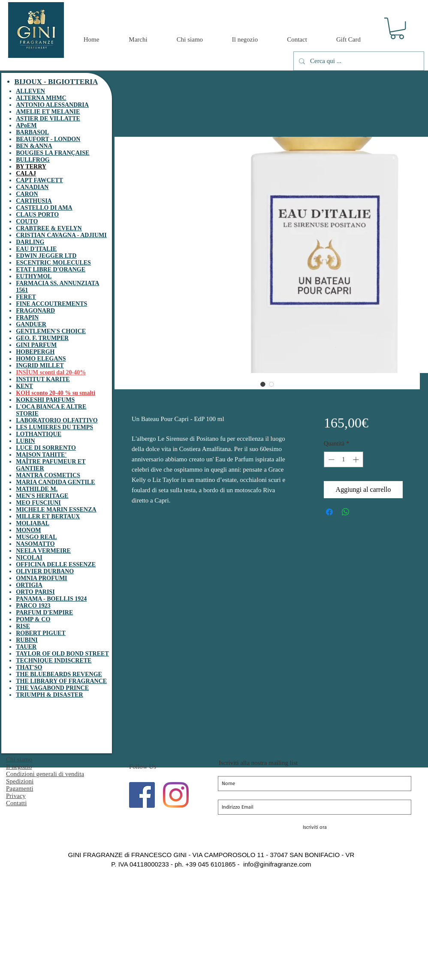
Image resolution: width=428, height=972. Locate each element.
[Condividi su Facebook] (329, 512)
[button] (397, 28)
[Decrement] (330, 459)
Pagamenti (19, 788)
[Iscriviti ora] (314, 827)
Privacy (16, 795)
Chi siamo (19, 759)
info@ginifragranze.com (277, 864)
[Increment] (356, 459)
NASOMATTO (35, 544)
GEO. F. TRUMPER (42, 338)
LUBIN (25, 441)
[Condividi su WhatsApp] (346, 512)
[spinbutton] (343, 459)
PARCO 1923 (33, 605)
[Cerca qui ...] (358, 61)
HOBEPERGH (35, 352)
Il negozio (19, 766)
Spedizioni (19, 781)
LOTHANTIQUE (38, 434)
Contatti (16, 803)
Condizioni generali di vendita (45, 773)
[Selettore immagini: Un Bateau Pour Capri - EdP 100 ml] (263, 384)
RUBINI (27, 640)
